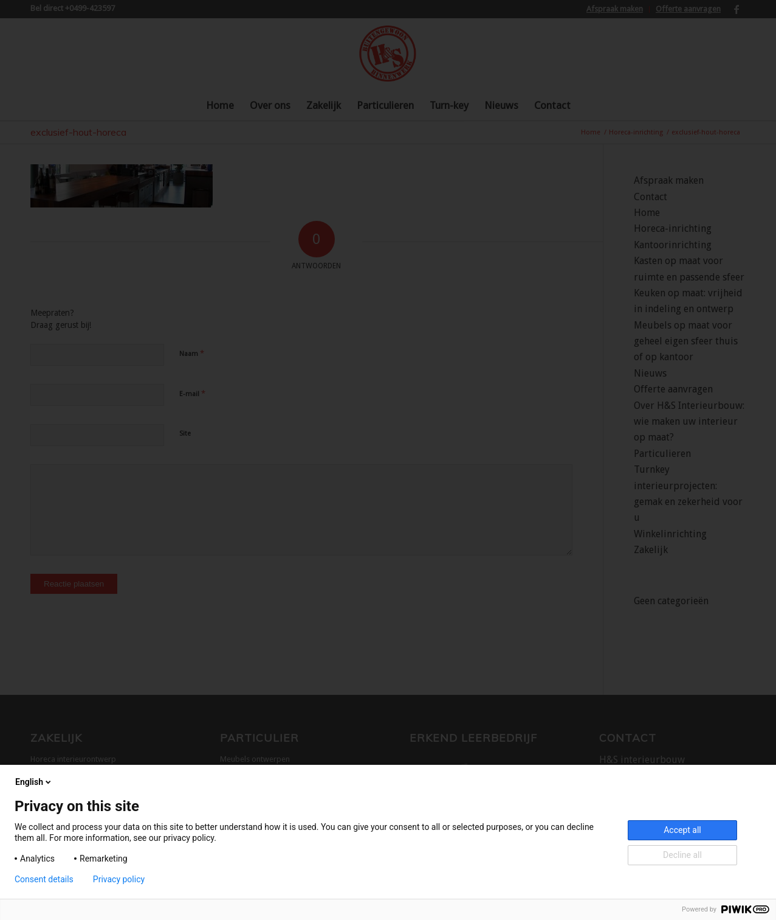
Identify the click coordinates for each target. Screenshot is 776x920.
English (34, 782)
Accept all (682, 830)
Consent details (44, 879)
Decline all (682, 855)
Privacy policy (119, 879)
